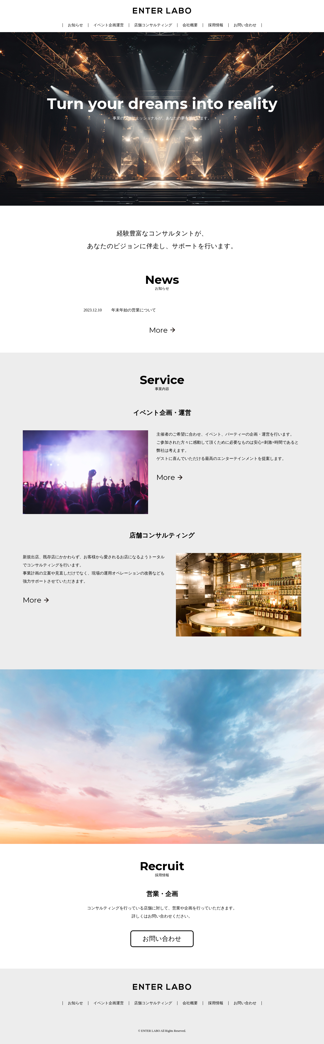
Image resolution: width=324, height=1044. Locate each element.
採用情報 (215, 25)
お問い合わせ (245, 25)
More (158, 330)
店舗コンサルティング (153, 25)
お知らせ (75, 25)
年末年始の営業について (133, 310)
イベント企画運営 (108, 25)
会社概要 (190, 25)
